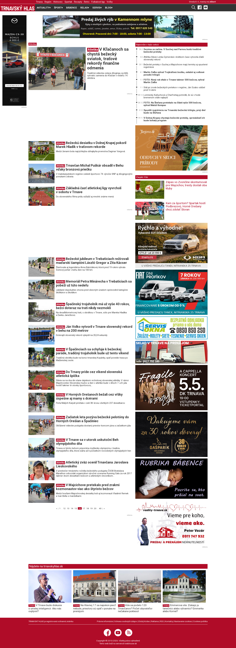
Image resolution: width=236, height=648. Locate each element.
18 (87, 508)
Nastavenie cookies (183, 621)
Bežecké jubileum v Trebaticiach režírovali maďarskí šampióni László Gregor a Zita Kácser (92, 261)
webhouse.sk (131, 643)
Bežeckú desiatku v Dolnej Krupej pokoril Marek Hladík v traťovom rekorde (91, 145)
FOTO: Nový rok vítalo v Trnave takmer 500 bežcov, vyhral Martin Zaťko (174, 81)
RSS (162, 621)
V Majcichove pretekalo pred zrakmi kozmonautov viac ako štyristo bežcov (88, 487)
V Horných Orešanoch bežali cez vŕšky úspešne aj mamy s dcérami (89, 396)
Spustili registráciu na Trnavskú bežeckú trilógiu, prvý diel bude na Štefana (174, 111)
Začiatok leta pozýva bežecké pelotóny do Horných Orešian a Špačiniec (92, 419)
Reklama (155, 621)
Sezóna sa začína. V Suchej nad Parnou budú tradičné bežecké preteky (172, 50)
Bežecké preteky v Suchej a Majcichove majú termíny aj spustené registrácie (176, 65)
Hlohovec (58, 1)
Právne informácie (105, 621)
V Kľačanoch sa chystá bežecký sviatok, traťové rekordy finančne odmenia (108, 58)
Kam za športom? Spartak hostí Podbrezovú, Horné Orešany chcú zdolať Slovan (185, 206)
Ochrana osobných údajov (125, 621)
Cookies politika (200, 621)
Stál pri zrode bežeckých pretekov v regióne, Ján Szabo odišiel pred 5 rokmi (174, 88)
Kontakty (169, 621)
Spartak (68, 1)
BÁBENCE (71, 7)
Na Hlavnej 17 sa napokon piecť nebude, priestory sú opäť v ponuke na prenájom (94, 608)
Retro (86, 1)
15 (76, 508)
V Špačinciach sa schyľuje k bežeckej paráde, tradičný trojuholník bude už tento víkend (92, 351)
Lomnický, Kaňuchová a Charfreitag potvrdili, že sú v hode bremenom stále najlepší (172, 96)
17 (84, 508)
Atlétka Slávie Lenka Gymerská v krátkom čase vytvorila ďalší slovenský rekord (174, 58)
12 (64, 508)
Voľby (110, 1)
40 (100, 508)
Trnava (39, 1)
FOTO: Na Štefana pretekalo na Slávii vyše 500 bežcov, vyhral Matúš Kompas (172, 104)
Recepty (78, 1)
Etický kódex (144, 621)
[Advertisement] (53, 118)
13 (68, 508)
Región (48, 1)
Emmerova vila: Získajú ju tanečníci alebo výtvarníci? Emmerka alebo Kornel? (183, 608)
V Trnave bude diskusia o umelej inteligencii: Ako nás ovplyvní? (45, 608)
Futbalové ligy (98, 1)
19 (91, 508)
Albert (213, 1)
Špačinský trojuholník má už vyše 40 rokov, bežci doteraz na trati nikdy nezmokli (93, 306)
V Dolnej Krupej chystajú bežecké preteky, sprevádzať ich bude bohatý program (174, 119)
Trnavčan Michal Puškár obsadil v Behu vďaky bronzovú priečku (89, 167)
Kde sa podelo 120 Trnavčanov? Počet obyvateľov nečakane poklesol (135, 608)
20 (95, 508)
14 (72, 508)
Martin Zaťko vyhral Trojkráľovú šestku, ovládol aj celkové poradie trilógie (174, 73)
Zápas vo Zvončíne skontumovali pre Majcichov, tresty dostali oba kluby (186, 185)
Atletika (32, 44)
